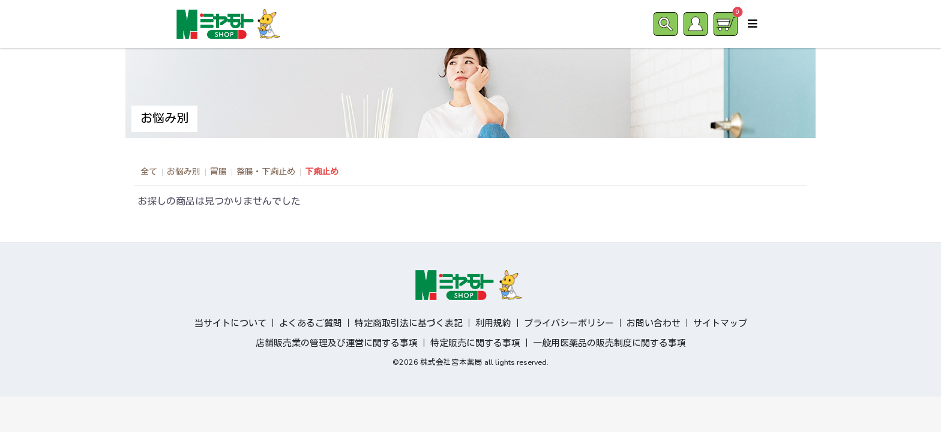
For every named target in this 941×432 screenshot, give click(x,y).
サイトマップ (720, 323)
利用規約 (493, 323)
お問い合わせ (654, 323)
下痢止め (321, 172)
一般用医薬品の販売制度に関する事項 (609, 343)
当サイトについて (230, 323)
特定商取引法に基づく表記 (409, 323)
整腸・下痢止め (265, 172)
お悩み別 (183, 172)
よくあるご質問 (310, 323)
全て (148, 172)
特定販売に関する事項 (475, 343)
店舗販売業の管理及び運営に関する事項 (337, 343)
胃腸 (218, 172)
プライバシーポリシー (569, 323)
